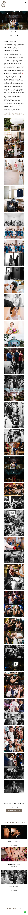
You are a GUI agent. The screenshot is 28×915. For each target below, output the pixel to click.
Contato (19, 908)
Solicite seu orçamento (14, 810)
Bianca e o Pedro (7, 42)
